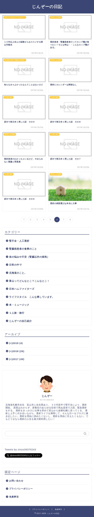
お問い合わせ (16, 481)
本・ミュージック (19, 304)
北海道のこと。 (18, 272)
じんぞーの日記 (47, 6)
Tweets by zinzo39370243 (20, 449)
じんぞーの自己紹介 (20, 321)
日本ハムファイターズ (21, 288)
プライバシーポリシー (21, 489)
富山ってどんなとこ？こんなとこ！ (29, 281)
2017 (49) (16, 359)
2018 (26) (16, 351)
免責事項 (14, 497)
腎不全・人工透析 (19, 241)
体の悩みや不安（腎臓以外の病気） (29, 256)
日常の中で (15, 264)
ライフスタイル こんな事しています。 (32, 297)
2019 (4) (16, 343)
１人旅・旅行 (16, 313)
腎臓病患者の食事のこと (23, 248)
